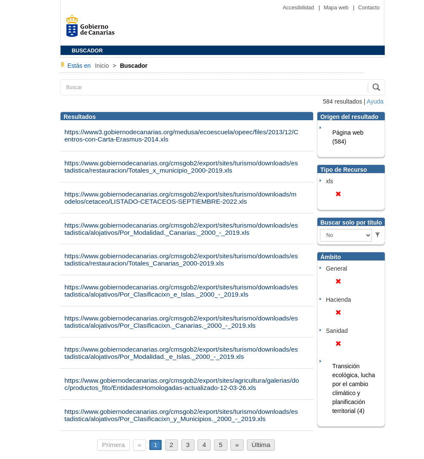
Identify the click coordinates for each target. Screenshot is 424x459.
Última (261, 444)
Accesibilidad (299, 8)
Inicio (102, 65)
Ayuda (375, 101)
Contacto (369, 8)
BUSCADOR (87, 51)
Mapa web (337, 8)
